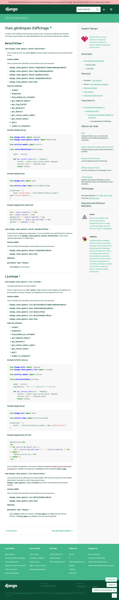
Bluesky (71, 565)
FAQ (83, 133)
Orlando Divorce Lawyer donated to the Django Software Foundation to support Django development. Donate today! (100, 42)
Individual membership (37, 569)
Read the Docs (94, 198)
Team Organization (12, 562)
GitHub (71, 554)
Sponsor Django (94, 554)
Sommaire (109, 147)
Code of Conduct (11, 569)
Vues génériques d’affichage (94, 61)
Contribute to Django (36, 558)
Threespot (82, 587)
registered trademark (63, 593)
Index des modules (94, 147)
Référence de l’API (92, 111)
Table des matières (90, 88)
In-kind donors (48, 586)
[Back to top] (114, 595)
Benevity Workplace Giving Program (101, 565)
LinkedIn (72, 569)
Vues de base (11, 531)
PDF (105, 195)
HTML (101, 195)
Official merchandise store (97, 562)
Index (83, 147)
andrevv (97, 587)
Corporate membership (96, 558)
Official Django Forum (90, 168)
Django (11, 9)
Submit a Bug (34, 562)
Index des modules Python (93, 95)
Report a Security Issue (37, 565)
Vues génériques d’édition (62, 531)
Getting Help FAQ (56, 554)
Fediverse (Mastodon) (77, 562)
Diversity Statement (12, 573)
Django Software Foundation (15, 565)
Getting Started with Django (15, 558)
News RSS (72, 573)
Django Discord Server (90, 158)
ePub (110, 195)
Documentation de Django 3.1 (94, 107)
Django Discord (55, 558)
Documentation (17, 18)
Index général (88, 92)
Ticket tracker (86, 177)
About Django (10, 554)
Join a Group (34, 554)
